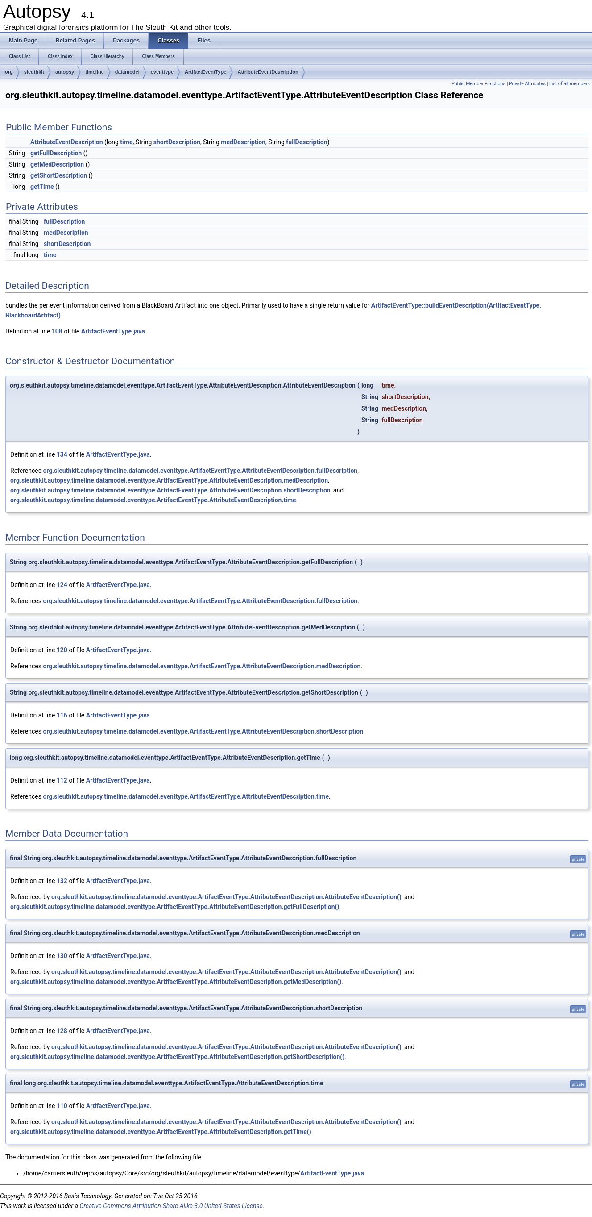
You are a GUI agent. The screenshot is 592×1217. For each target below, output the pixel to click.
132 (62, 880)
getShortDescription (58, 175)
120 (62, 650)
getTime (42, 186)
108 (57, 331)
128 (62, 1030)
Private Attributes (527, 84)
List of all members (569, 84)
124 (62, 584)
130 (62, 955)
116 (62, 715)
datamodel (127, 72)
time (126, 142)
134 (62, 454)
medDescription (243, 142)
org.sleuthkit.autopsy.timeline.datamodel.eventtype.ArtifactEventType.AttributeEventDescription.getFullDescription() (174, 906)
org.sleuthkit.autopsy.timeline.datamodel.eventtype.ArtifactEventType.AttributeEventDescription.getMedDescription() (175, 981)
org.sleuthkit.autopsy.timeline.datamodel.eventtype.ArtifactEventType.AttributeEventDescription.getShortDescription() (177, 1056)
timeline (94, 72)
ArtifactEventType (205, 72)
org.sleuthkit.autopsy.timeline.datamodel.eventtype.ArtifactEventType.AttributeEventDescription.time (153, 500)
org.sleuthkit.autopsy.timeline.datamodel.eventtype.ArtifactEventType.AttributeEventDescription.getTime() (160, 1131)
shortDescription (176, 142)
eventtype (162, 72)
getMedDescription (57, 164)
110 (62, 1105)
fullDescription (306, 142)
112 (62, 780)
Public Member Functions (478, 84)
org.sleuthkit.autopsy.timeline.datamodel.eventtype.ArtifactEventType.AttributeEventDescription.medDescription (169, 480)
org (9, 72)
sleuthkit (34, 72)
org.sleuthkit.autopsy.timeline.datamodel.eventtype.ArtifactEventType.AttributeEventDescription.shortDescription (170, 490)
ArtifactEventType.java (113, 331)
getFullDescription (56, 153)
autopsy (64, 72)
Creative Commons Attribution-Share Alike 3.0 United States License (170, 1205)
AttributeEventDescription (267, 72)
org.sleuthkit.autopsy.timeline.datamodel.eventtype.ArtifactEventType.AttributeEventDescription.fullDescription (200, 470)
